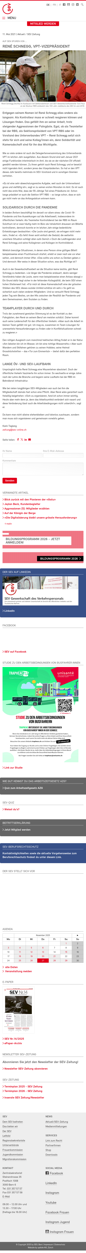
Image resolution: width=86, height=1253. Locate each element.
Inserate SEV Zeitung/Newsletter (24, 1097)
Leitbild (6, 1136)
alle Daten (11, 967)
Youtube (51, 1202)
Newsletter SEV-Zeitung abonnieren (26, 1068)
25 (20, 961)
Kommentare (9, 461)
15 (66, 952)
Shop (48, 1150)
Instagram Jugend (58, 1222)
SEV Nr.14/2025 (14, 1039)
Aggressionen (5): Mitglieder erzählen (26, 508)
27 (43, 961)
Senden (9, 480)
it (60, 5)
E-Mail (6, 1196)
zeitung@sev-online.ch (14, 430)
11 (20, 952)
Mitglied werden (43, 23)
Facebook (56, 1173)
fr (54, 5)
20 (43, 956)
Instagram (52, 1193)
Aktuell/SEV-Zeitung (57, 1122)
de (48, 5)
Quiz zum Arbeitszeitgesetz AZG (23, 788)
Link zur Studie (13, 767)
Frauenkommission (13, 1150)
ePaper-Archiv (13, 1043)
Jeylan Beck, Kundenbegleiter (22, 504)
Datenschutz (59, 1245)
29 (66, 961)
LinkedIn (9, 611)
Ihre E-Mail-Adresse (53, 451)
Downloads (51, 1154)
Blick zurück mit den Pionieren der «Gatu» (30, 499)
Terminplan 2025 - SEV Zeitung (23, 1086)
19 (31, 956)
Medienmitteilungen (56, 1126)
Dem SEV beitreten (13, 1122)
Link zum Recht (54, 1140)
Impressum (48, 1245)
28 (54, 961)
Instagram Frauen (62, 1232)
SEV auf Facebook (15, 651)
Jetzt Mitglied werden (17, 829)
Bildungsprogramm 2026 (59, 558)
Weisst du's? (11, 809)
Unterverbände (11, 1145)
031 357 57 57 (14, 1188)
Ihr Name (7, 451)
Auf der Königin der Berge (20, 513)
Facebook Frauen (57, 1212)
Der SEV (7, 1131)
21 (54, 956)
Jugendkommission (13, 1154)
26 (31, 961)
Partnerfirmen (53, 1145)
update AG (42, 1248)
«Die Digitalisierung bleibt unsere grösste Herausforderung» (40, 517)
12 (31, 952)
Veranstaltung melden (18, 971)
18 (20, 956)
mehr (9, 524)
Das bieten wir (10, 1126)
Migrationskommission (14, 1159)
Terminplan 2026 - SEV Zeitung (23, 1091)
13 (43, 952)
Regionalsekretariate (14, 1140)
